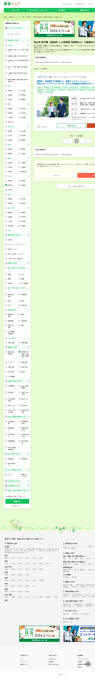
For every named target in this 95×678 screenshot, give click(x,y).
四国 (6, 589)
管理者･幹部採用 (85, 87)
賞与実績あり (61, 90)
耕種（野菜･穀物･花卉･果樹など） (75, 562)
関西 (6, 578)
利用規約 (80, 661)
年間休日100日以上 (72, 90)
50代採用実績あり (74, 87)
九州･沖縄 (8, 595)
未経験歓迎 (46, 87)
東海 (6, 572)
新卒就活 (61, 10)
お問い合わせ (52, 659)
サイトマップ (23, 661)
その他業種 (67, 574)
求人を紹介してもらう (38, 10)
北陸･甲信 (8, 567)
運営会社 (80, 667)
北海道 (7, 546)
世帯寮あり (40, 92)
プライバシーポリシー (83, 659)
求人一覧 (15, 10)
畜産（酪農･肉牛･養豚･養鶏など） (75, 556)
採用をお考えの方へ (54, 664)
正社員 (39, 87)
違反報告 (51, 661)
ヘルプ (21, 659)
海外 (6, 600)
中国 (23, 17)
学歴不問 (64, 87)
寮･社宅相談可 (49, 92)
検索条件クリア (17, 506)
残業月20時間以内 (51, 90)
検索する (17, 501)
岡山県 (28, 17)
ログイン (56, 175)
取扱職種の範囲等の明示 (84, 664)
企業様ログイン (24, 664)
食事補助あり (41, 90)
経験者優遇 (82, 90)
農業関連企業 (67, 567)
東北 (6, 555)
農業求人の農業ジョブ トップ (11, 17)
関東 (6, 561)
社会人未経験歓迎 (55, 87)
